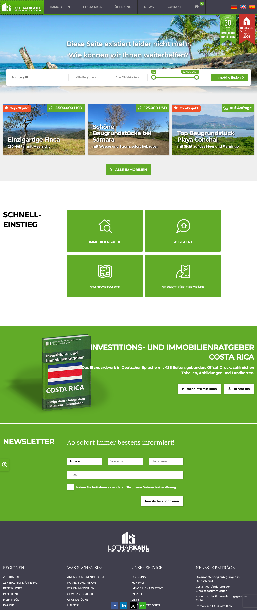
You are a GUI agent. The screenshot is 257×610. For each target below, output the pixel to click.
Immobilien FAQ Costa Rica (214, 562)
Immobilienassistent (147, 544)
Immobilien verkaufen (149, 566)
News (149, 7)
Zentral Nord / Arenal (20, 538)
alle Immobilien (128, 170)
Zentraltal (11, 533)
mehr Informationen (199, 344)
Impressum (218, 601)
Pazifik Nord (12, 544)
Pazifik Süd (11, 555)
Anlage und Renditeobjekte (89, 533)
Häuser (73, 561)
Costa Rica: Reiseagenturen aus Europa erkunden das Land (222, 569)
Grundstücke (77, 555)
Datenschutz (242, 601)
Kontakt (174, 7)
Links (136, 555)
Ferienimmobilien (80, 544)
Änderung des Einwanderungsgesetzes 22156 (222, 554)
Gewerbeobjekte (80, 550)
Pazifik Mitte (12, 550)
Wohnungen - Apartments (87, 589)
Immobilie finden (228, 77)
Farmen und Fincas (81, 538)
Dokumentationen (146, 561)
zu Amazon (239, 344)
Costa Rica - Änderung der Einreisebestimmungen (213, 544)
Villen (72, 583)
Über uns (123, 7)
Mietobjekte (76, 578)
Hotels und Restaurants (86, 566)
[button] (114, 605)
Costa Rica (92, 7)
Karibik (8, 561)
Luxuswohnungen (81, 572)
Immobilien (60, 7)
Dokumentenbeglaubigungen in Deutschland (218, 535)
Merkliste (139, 550)
